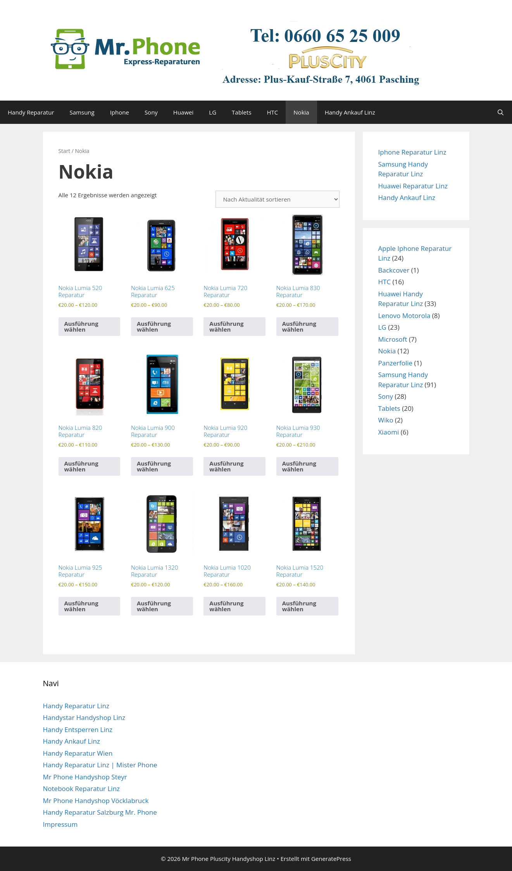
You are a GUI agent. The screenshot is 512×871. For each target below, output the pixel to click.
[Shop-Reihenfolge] (277, 199)
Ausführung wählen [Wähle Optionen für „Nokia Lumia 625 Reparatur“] (154, 326)
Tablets (241, 112)
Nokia (301, 112)
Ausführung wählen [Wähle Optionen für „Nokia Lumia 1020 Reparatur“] (226, 606)
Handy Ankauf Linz (350, 112)
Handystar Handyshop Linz (84, 717)
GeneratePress (331, 858)
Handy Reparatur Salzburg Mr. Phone (100, 812)
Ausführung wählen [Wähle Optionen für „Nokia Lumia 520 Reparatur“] (81, 326)
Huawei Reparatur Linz (413, 185)
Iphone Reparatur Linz (412, 152)
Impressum (60, 824)
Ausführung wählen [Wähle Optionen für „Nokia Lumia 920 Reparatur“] (226, 466)
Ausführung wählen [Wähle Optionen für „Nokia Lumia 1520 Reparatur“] (299, 606)
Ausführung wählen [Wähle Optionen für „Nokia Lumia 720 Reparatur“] (226, 326)
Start (65, 151)
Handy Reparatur (31, 112)
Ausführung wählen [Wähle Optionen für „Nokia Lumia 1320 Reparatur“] (154, 606)
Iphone (119, 112)
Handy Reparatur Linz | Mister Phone (100, 764)
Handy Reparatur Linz (76, 705)
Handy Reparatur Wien (78, 753)
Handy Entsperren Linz (78, 729)
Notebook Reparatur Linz (81, 788)
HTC (272, 112)
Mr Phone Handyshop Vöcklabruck (96, 800)
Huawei (183, 112)
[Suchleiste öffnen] (500, 112)
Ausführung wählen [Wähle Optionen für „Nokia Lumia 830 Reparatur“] (299, 326)
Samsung (82, 112)
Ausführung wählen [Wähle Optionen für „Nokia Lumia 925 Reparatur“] (81, 606)
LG (212, 112)
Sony (151, 112)
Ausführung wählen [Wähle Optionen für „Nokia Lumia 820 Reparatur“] (81, 466)
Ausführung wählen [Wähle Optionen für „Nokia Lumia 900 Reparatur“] (154, 466)
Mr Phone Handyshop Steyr (85, 776)
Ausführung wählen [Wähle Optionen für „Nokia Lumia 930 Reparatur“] (299, 466)
